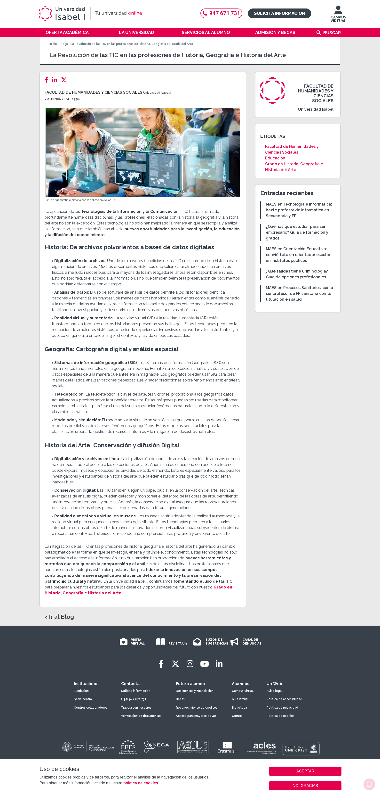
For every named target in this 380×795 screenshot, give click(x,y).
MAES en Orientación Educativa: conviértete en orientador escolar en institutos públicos (298, 255)
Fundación (81, 691)
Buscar (332, 32)
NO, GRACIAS (305, 786)
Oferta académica (67, 32)
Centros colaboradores (90, 707)
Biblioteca (239, 707)
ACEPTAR (305, 771)
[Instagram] (190, 663)
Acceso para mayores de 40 (196, 716)
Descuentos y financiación (195, 691)
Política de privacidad (282, 707)
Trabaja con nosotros (136, 707)
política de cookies (140, 783)
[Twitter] (65, 80)
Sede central (83, 699)
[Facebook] (48, 80)
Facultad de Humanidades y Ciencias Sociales (93, 92)
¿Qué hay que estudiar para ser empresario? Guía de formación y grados (297, 232)
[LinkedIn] (56, 80)
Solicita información (279, 13)
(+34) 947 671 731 (133, 699)
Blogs (64, 44)
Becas (180, 699)
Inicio (53, 44)
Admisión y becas (275, 32)
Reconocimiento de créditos (196, 707)
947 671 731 (221, 13)
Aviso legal (275, 691)
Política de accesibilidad (284, 699)
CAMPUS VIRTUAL (338, 16)
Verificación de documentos (141, 716)
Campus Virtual (243, 691)
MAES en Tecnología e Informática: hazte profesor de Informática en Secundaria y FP (299, 210)
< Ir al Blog (59, 617)
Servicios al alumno (206, 32)
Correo (237, 716)
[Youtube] (204, 663)
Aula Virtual (240, 699)
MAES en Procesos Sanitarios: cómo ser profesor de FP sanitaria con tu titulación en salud (299, 293)
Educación (275, 158)
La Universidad (136, 32)
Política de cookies (280, 716)
